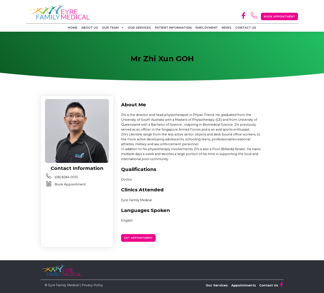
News (226, 27)
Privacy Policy (92, 285)
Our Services (139, 27)
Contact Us (245, 27)
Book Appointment (70, 184)
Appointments (243, 285)
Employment (206, 27)
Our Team (113, 28)
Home (72, 27)
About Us (89, 27)
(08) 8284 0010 (66, 177)
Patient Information (173, 27)
